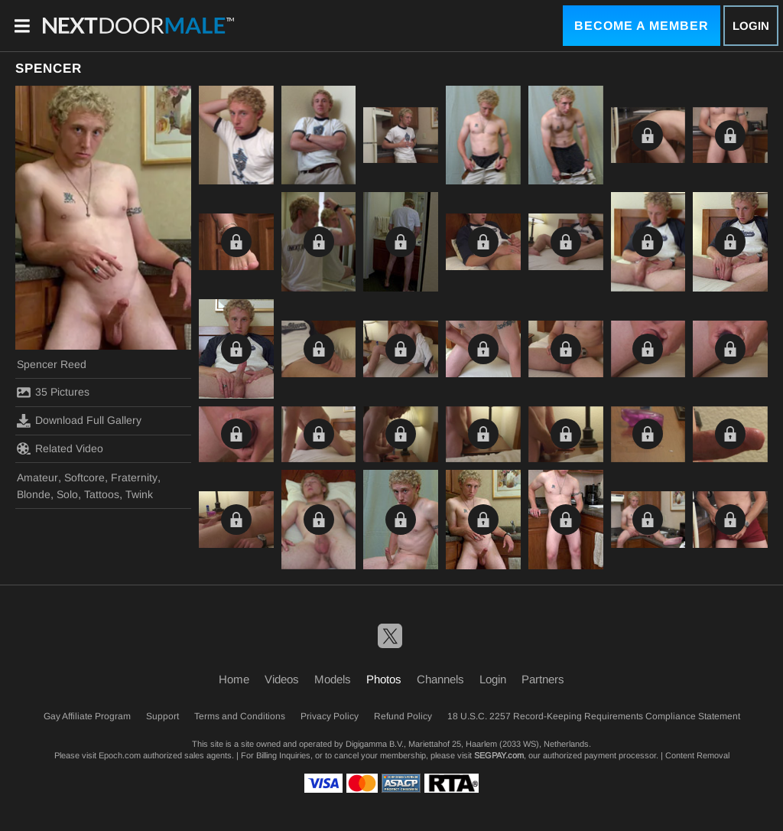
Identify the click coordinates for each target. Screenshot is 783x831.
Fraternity (134, 477)
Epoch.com (120, 755)
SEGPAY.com (499, 755)
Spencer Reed (51, 364)
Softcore (84, 477)
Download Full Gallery (79, 421)
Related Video (60, 448)
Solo (67, 494)
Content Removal (697, 755)
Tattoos (101, 494)
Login (751, 25)
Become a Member (641, 25)
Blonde (33, 494)
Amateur (37, 477)
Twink (139, 494)
